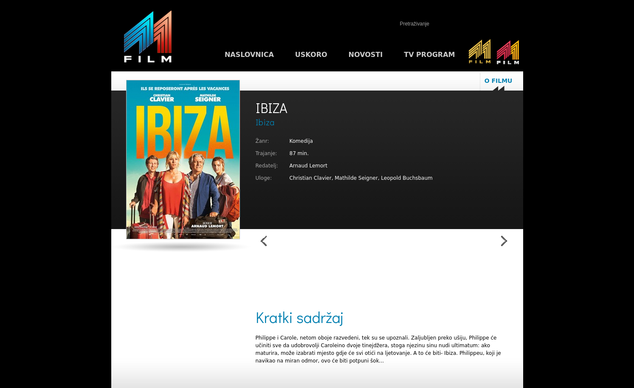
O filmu (499, 80)
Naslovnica (249, 55)
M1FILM (148, 39)
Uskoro (311, 55)
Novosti (366, 55)
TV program (429, 55)
